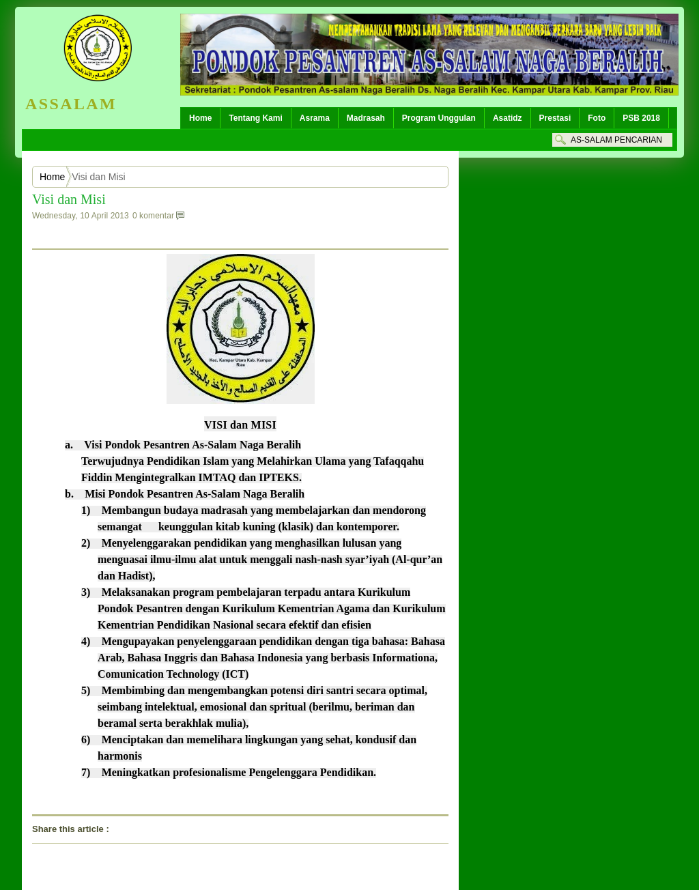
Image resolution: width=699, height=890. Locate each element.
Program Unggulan (439, 118)
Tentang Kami (255, 118)
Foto (596, 118)
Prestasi (555, 118)
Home (200, 118)
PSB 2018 (641, 118)
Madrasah (366, 118)
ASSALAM (71, 104)
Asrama (315, 118)
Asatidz (507, 118)
